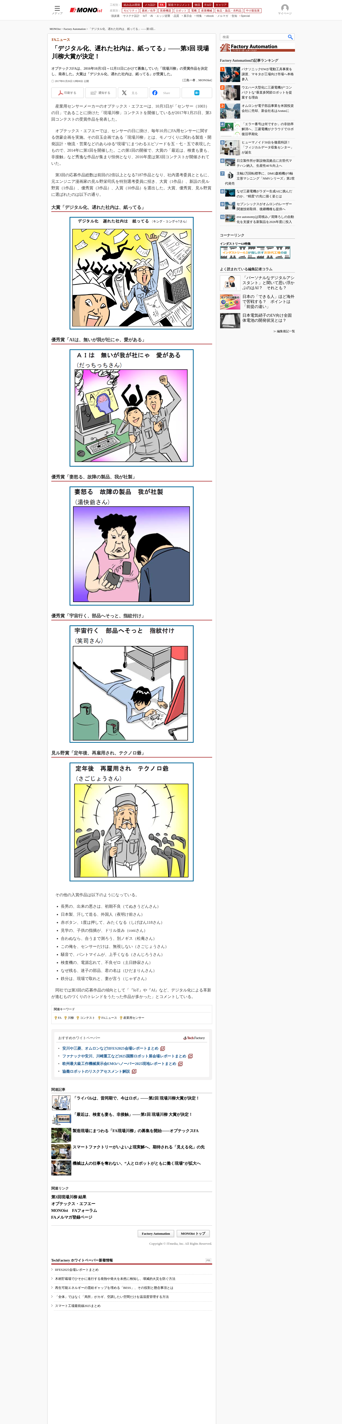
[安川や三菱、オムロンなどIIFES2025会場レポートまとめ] (113, 1048)
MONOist (55, 28)
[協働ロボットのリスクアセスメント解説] (99, 1071)
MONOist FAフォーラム (74, 1210)
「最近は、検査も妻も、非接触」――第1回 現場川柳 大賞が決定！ (133, 1114)
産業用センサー (133, 1018)
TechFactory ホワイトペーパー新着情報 (82, 1260)
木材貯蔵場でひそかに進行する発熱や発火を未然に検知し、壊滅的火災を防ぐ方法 (115, 1279)
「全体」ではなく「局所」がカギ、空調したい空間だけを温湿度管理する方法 (112, 1297)
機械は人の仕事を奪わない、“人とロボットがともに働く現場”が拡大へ (137, 1163)
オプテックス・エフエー (73, 1204)
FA (60, 1018)
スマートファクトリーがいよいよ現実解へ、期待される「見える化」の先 (139, 1147)
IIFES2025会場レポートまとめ (77, 1270)
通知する (104, 93)
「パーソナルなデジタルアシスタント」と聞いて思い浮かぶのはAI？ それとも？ (268, 283)
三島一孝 (189, 80)
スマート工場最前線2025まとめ (78, 1306)
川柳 (71, 1018)
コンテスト (87, 1018)
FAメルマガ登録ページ (71, 1217)
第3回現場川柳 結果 (68, 1197)
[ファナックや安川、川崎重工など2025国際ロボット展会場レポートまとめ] (127, 1056)
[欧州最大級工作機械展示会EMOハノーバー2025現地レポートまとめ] (122, 1064)
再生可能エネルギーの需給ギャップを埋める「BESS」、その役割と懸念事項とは (114, 1288)
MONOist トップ (193, 1233)
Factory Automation (75, 28)
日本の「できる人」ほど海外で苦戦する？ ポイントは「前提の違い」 (268, 301)
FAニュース (109, 1018)
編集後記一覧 (286, 331)
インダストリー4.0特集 (235, 243)
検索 (290, 36)
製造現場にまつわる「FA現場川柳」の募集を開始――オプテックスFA (136, 1131)
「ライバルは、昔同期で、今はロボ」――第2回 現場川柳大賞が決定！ (136, 1098)
